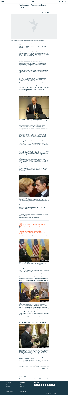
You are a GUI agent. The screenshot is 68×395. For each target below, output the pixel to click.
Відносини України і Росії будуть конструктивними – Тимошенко (32, 226)
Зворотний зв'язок (23, 391)
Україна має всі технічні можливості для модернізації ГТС (30, 231)
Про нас (21, 384)
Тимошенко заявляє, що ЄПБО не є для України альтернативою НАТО (32, 230)
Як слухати (8, 384)
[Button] (43, 12)
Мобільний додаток (9, 386)
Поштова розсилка (9, 388)
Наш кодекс (22, 386)
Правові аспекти (22, 388)
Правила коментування (10, 391)
